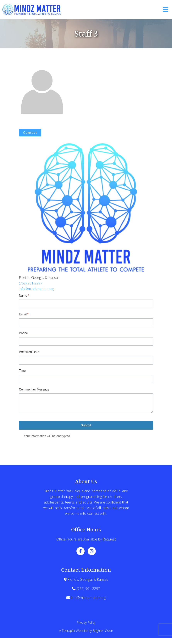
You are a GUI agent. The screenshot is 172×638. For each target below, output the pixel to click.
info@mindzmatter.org (36, 288)
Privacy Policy (86, 622)
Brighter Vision (103, 630)
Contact (30, 132)
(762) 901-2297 (30, 283)
